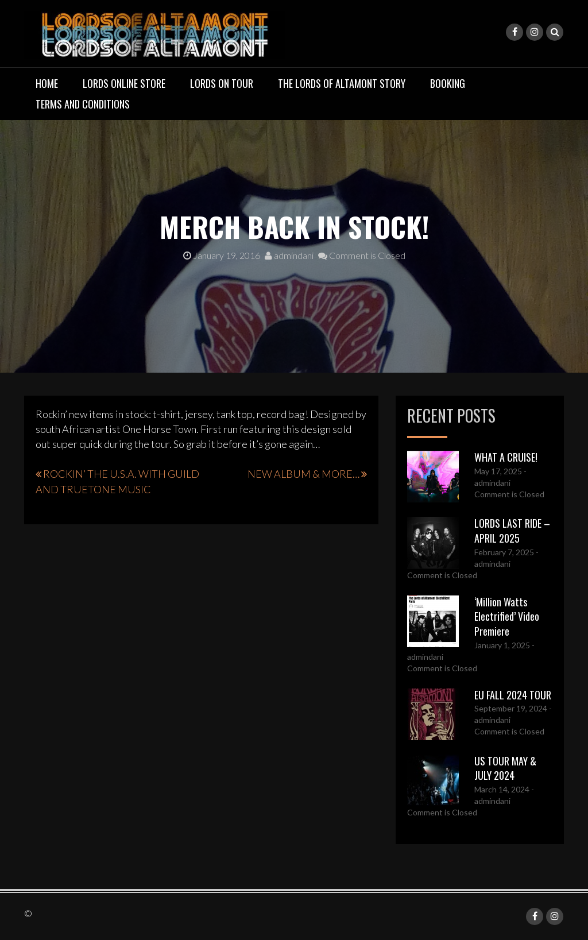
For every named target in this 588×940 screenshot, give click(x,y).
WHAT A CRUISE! (505, 457)
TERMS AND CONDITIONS (83, 103)
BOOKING (447, 83)
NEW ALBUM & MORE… (303, 473)
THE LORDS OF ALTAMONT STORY (341, 83)
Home (47, 83)
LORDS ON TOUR (221, 83)
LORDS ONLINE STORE (124, 83)
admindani (289, 255)
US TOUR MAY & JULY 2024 (505, 768)
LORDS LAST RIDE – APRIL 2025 (512, 531)
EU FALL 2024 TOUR (512, 694)
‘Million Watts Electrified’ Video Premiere (506, 616)
